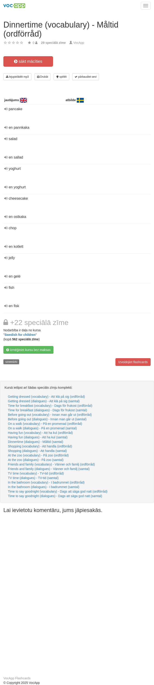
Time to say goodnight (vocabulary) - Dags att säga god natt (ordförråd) (57, 491)
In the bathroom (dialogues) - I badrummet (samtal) (43, 487)
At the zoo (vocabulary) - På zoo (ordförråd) (38, 455)
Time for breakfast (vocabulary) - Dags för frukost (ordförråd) (50, 405)
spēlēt (61, 76)
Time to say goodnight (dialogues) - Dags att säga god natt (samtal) (55, 496)
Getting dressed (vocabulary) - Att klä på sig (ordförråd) (46, 396)
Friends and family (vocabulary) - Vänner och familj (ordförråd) (51, 464)
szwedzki (11, 361)
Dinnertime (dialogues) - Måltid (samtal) (35, 442)
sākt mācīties (28, 61)
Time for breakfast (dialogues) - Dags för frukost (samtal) (47, 410)
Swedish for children (20, 335)
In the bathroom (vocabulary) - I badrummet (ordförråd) (46, 482)
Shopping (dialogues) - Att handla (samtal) (37, 451)
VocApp (78, 42)
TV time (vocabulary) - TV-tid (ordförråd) (36, 473)
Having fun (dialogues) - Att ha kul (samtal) (38, 437)
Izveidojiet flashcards (133, 362)
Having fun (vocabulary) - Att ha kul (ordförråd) (40, 433)
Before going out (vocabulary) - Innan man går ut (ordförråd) (50, 414)
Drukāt (42, 76)
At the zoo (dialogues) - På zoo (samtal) (36, 460)
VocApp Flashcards (17, 678)
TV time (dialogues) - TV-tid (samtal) (33, 478)
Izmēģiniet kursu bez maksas (28, 350)
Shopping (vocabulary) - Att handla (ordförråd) (40, 446)
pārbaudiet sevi (86, 76)
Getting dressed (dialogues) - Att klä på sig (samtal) (44, 401)
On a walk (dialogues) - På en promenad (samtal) (42, 428)
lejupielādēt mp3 (17, 76)
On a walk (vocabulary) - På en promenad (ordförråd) (45, 423)
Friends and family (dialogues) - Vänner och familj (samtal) (49, 469)
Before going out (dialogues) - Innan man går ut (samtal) (47, 419)
